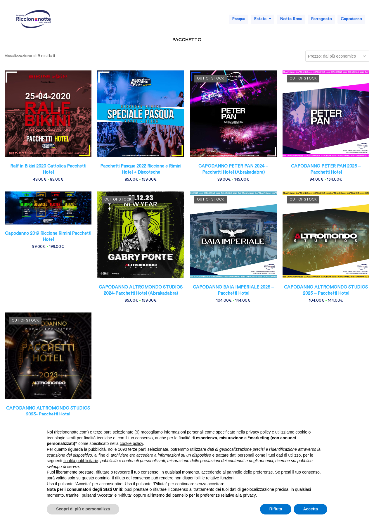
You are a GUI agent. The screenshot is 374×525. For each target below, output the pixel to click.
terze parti (137, 449)
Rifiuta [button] (275, 509)
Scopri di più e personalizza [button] (83, 509)
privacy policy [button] (258, 432)
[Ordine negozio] (337, 56)
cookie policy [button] (131, 443)
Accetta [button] (310, 509)
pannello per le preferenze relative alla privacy (214, 495)
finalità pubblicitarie (80, 460)
